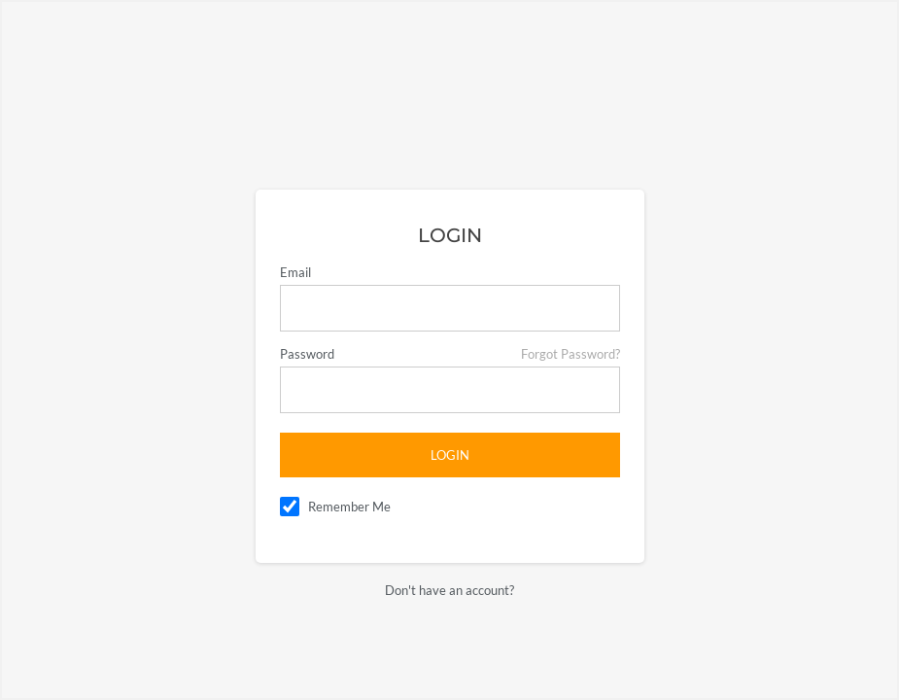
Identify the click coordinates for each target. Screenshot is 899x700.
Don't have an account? (449, 590)
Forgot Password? (570, 354)
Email (295, 272)
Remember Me (349, 506)
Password (307, 354)
